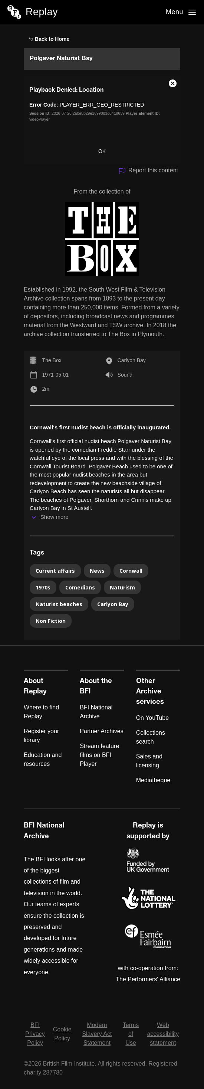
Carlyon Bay (132, 360)
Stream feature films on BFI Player (99, 755)
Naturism (122, 587)
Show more (54, 517)
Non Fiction (51, 620)
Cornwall (130, 570)
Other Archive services (150, 692)
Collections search (150, 737)
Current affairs (55, 570)
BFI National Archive (96, 711)
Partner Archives (101, 731)
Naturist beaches (59, 604)
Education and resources (43, 759)
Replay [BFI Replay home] (42, 11)
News (97, 570)
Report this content (148, 171)
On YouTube (152, 718)
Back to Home (49, 39)
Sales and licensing (149, 760)
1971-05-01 (55, 375)
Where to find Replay (41, 711)
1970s (43, 587)
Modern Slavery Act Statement (97, 1034)
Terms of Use (131, 1034)
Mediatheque (153, 780)
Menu (174, 12)
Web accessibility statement (163, 1034)
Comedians (80, 587)
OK (102, 151)
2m (45, 389)
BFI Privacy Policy (35, 1034)
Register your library (41, 735)
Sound (125, 375)
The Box (52, 360)
